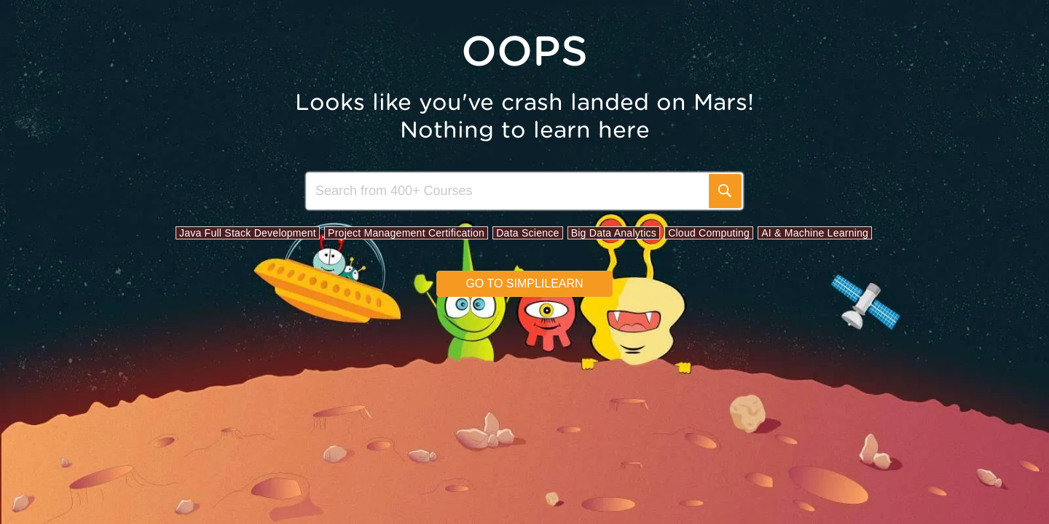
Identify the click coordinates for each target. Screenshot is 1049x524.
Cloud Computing (709, 233)
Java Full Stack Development (247, 233)
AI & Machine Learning (814, 233)
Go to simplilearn (524, 283)
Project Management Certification (406, 233)
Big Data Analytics (613, 233)
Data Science (527, 233)
